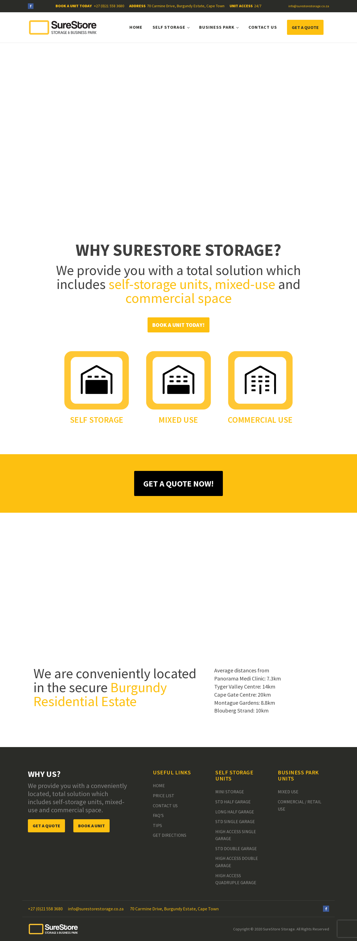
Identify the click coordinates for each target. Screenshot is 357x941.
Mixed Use (288, 791)
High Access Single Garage (235, 835)
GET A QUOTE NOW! (178, 483)
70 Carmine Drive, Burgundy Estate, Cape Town (186, 5)
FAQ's (158, 815)
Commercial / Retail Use (299, 805)
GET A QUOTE (305, 27)
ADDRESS (137, 5)
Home (136, 27)
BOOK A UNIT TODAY (74, 5)
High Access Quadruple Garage (235, 879)
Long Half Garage (234, 811)
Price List (163, 795)
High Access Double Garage (236, 861)
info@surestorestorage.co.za (308, 6)
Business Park (217, 27)
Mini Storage (229, 791)
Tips (157, 825)
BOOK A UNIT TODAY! (178, 324)
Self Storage (169, 27)
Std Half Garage (233, 801)
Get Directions (169, 835)
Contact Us (263, 27)
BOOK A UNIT (91, 825)
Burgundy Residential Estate (100, 694)
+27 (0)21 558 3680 (109, 5)
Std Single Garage (235, 821)
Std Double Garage (236, 848)
